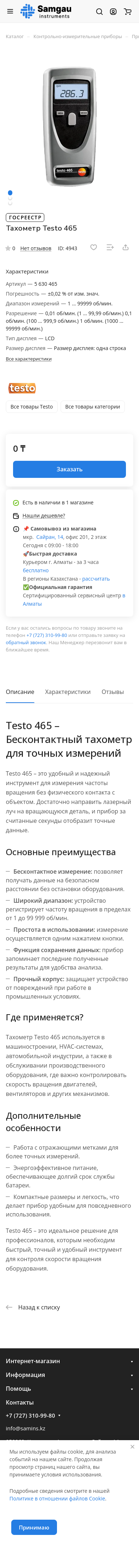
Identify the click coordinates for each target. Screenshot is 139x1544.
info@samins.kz (25, 1428)
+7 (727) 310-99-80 (46, 635)
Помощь (18, 1389)
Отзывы (113, 692)
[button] (10, 193)
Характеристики (68, 692)
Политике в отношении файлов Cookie (57, 1498)
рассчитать (96, 578)
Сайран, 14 (49, 536)
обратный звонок (26, 642)
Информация (25, 1375)
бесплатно (36, 570)
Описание (20, 692)
